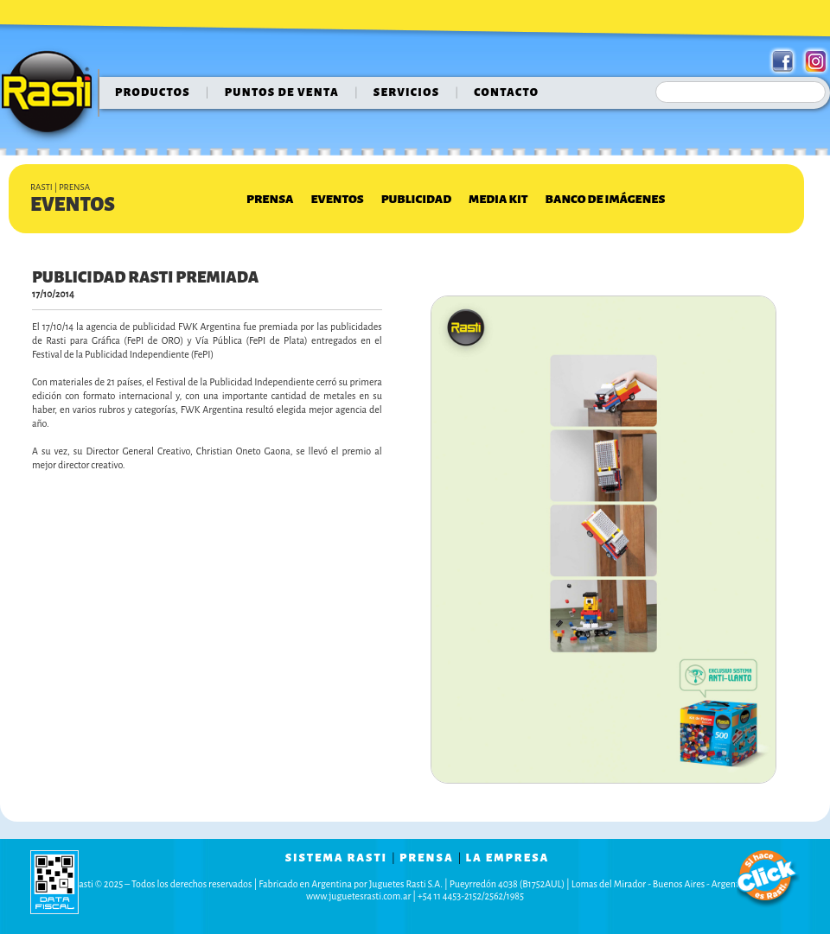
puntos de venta (282, 92)
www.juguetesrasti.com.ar (358, 896)
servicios (407, 92)
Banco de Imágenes (606, 199)
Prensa (269, 199)
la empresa (508, 858)
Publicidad (416, 199)
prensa (426, 858)
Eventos (336, 199)
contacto (506, 92)
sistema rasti (336, 858)
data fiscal (54, 881)
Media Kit (498, 199)
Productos (152, 92)
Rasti (52, 96)
